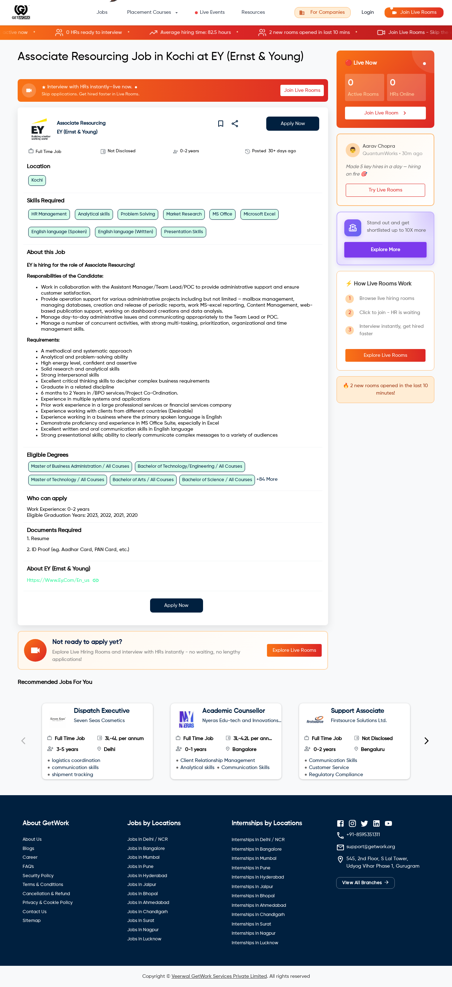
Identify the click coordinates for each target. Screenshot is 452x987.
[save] (221, 124)
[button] (226, 32)
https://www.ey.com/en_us (58, 580)
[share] (235, 124)
